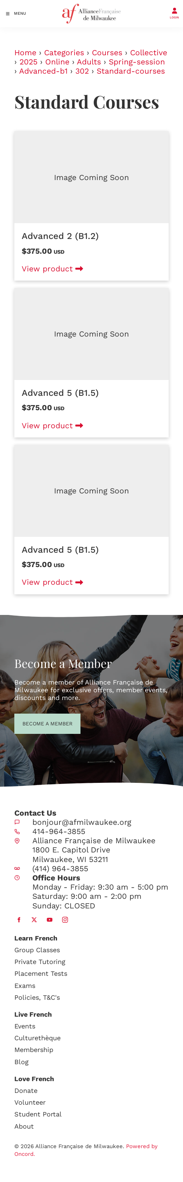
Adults (89, 61)
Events (24, 1026)
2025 (28, 61)
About (24, 1126)
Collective (148, 52)
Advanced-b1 (43, 70)
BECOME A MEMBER (34, 723)
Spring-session (137, 61)
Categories (64, 52)
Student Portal (38, 1114)
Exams (24, 985)
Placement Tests (40, 973)
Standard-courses (131, 70)
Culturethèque (37, 1038)
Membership (33, 1049)
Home (25, 52)
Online (57, 61)
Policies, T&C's (37, 997)
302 (82, 70)
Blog (21, 1062)
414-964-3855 (58, 831)
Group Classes (37, 950)
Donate (25, 1090)
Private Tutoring (39, 961)
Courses (107, 52)
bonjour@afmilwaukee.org (81, 822)
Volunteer (30, 1102)
